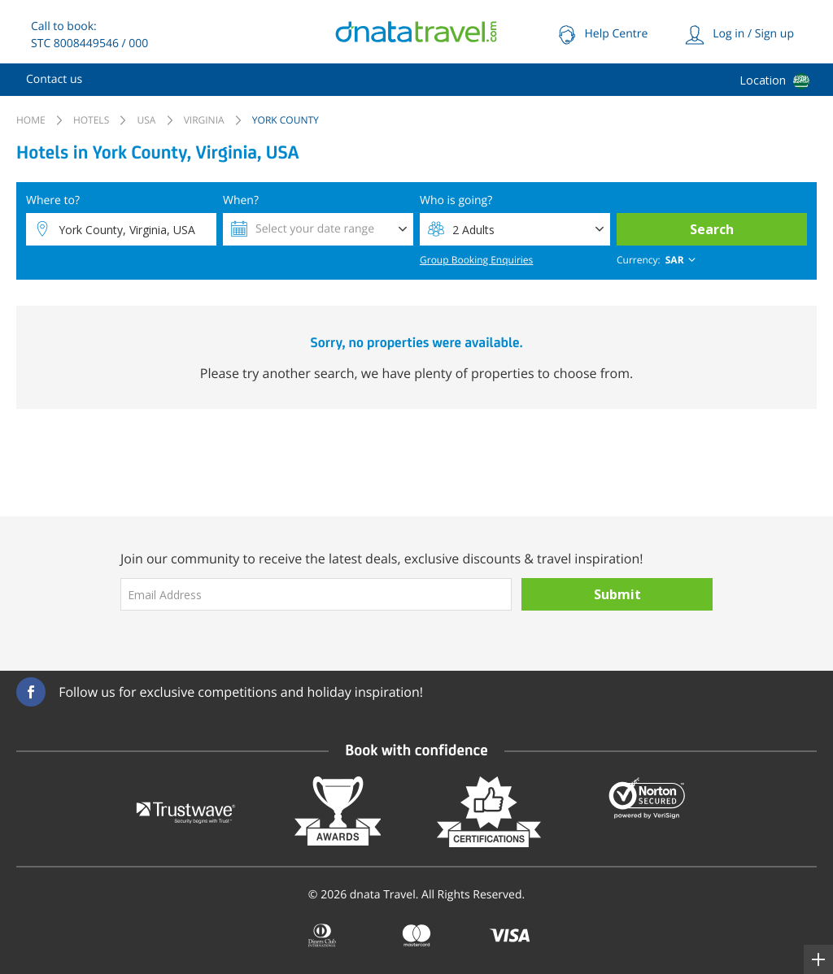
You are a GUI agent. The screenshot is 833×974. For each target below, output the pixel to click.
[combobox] (658, 260)
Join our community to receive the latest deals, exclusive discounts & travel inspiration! (381, 558)
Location (762, 80)
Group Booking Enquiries (476, 260)
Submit (617, 594)
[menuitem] (54, 79)
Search (712, 229)
